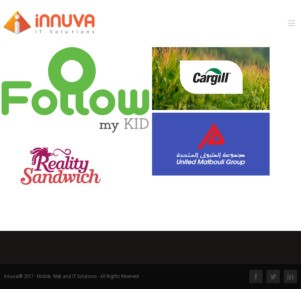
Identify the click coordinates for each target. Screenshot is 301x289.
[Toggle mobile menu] (292, 23)
